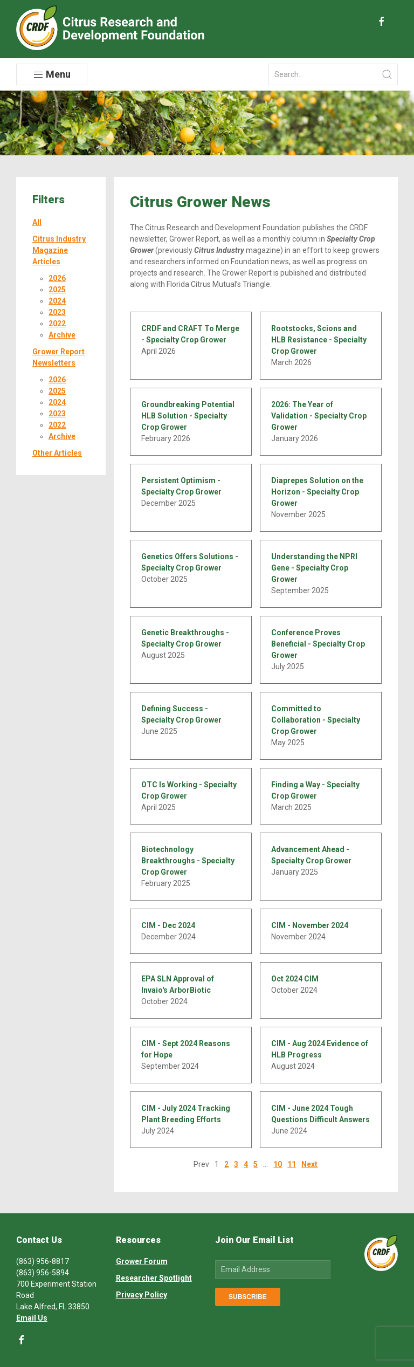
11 (291, 1164)
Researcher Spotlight (154, 1278)
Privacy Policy (141, 1294)
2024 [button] (57, 301)
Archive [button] (62, 335)
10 (277, 1164)
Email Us (31, 1318)
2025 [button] (57, 289)
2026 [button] (57, 278)
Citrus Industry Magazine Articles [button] (59, 250)
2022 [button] (57, 323)
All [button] (37, 222)
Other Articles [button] (57, 453)
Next (309, 1164)
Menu (52, 74)
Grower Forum (142, 1261)
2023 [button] (57, 312)
